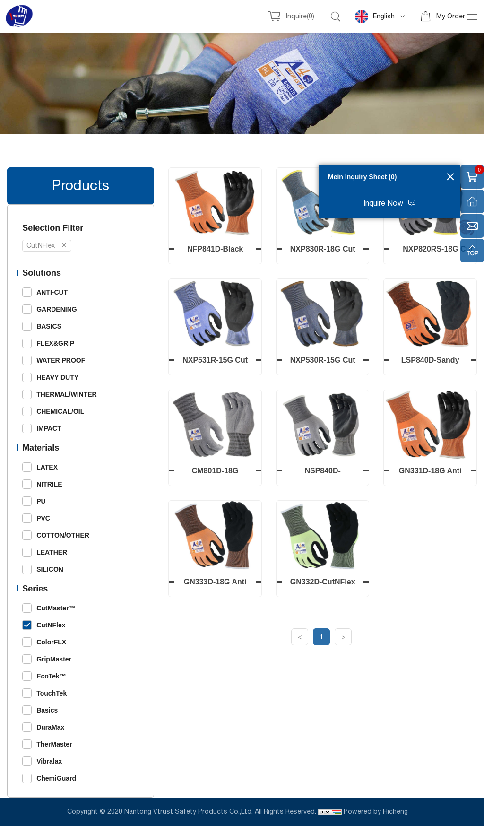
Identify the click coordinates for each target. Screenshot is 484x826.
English (375, 16)
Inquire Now (383, 203)
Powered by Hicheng (377, 812)
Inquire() (300, 16)
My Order (450, 16)
